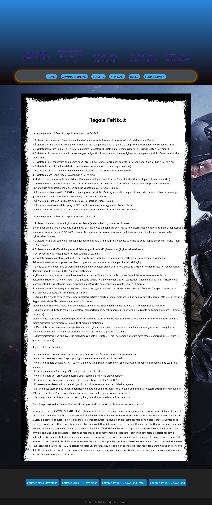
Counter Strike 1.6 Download (79, 483)
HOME (51, 77)
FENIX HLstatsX (154, 77)
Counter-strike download (42, 483)
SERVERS (98, 77)
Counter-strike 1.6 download (167, 483)
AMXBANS (117, 77)
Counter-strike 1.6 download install (123, 483)
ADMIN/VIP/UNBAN (74, 77)
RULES (134, 77)
